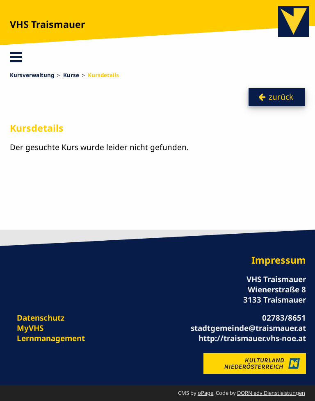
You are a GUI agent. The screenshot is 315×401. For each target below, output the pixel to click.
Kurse (71, 75)
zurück (281, 96)
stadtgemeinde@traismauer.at (248, 328)
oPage (205, 392)
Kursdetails (103, 75)
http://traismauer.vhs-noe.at (252, 338)
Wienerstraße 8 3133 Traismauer (274, 294)
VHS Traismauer (47, 24)
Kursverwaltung (32, 75)
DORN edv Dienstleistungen (271, 392)
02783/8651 (284, 317)
